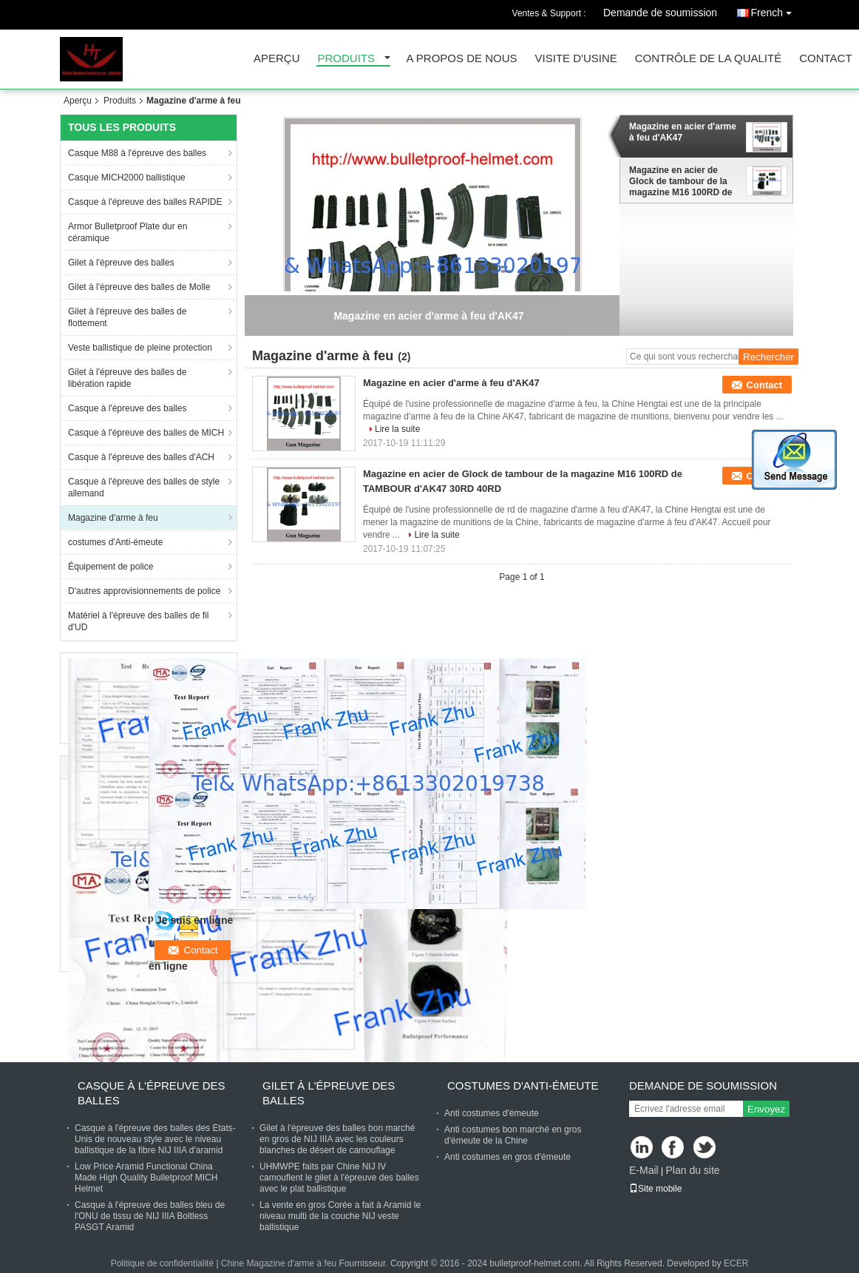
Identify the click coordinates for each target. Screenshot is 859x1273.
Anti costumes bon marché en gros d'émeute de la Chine (512, 1135)
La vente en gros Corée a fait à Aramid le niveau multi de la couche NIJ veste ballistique (340, 1216)
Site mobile (655, 1188)
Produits (347, 58)
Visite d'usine (576, 58)
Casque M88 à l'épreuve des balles (137, 153)
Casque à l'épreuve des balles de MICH (146, 433)
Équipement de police (110, 566)
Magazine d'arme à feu (113, 518)
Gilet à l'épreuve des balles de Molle (139, 287)
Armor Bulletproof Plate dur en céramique (127, 232)
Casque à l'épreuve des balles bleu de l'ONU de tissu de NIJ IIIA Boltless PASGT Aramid (150, 1216)
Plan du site (692, 1170)
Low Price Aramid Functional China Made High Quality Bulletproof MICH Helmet (146, 1177)
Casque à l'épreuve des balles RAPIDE (145, 202)
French (774, 9)
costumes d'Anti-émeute (115, 542)
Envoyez (766, 1109)
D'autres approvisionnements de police (144, 591)
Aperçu (277, 58)
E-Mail (644, 1170)
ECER (736, 1263)
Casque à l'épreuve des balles (127, 408)
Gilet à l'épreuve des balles (121, 262)
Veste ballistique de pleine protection (140, 347)
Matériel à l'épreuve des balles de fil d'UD (138, 621)
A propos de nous (462, 58)
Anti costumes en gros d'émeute (507, 1157)
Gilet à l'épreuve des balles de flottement (127, 317)
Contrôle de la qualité (708, 58)
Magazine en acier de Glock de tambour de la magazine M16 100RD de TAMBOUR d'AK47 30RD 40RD (680, 181)
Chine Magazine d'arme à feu (278, 1263)
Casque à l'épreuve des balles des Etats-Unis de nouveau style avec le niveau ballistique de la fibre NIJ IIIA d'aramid (155, 1139)
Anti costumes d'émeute (491, 1113)
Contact (825, 58)
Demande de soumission (660, 12)
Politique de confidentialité (162, 1263)
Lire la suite (397, 429)
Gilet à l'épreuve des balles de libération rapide (127, 378)
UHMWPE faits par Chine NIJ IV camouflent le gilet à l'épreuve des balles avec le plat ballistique (339, 1177)
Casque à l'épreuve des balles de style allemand (144, 487)
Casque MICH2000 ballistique (127, 177)
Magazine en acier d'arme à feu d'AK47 (682, 132)
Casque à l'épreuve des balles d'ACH (141, 457)
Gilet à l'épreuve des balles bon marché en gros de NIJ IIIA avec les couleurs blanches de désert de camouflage (337, 1139)
